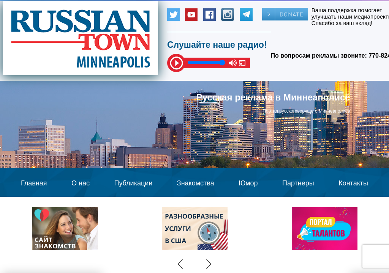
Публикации (133, 183)
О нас (80, 183)
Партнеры (298, 183)
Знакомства (195, 183)
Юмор (248, 183)
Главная (34, 183)
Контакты (353, 183)
